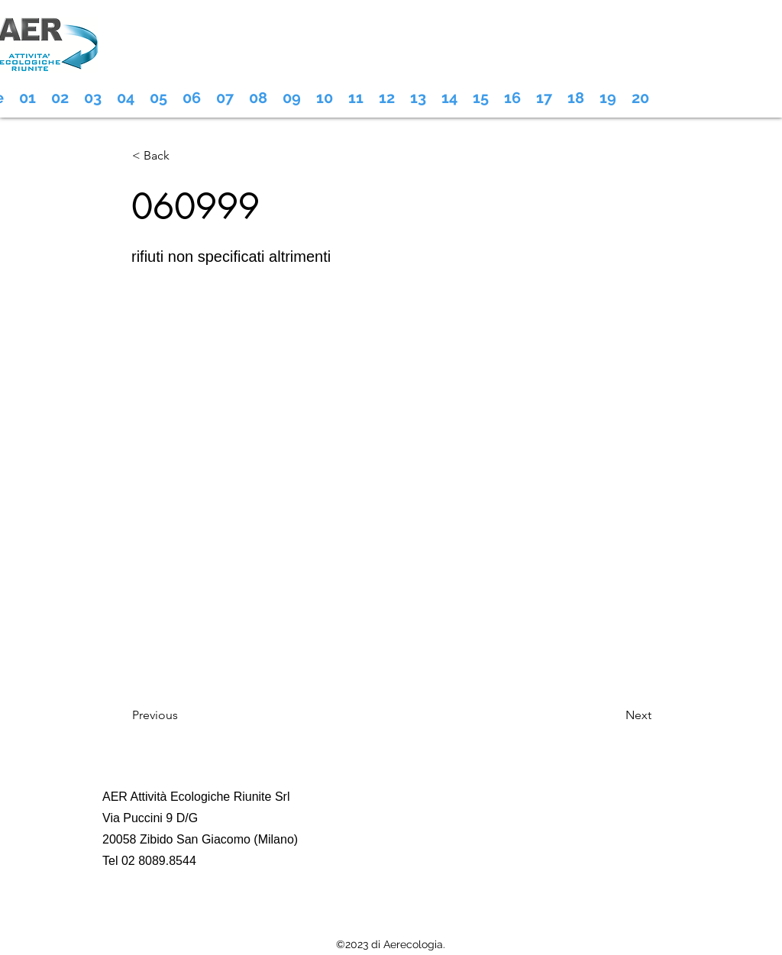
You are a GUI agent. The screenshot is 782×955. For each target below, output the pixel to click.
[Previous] (182, 715)
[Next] (613, 715)
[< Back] (182, 155)
